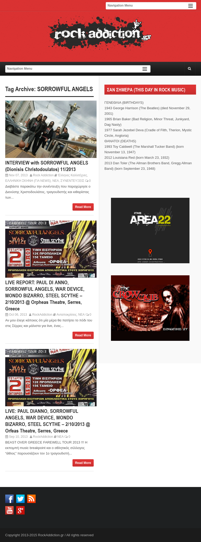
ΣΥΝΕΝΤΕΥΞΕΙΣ (72, 181)
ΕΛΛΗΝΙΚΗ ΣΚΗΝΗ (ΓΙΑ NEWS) (28, 181)
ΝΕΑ (55, 181)
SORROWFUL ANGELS (65, 89)
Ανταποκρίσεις (67, 314)
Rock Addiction (43, 175)
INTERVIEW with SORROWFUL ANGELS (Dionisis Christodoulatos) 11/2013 (46, 166)
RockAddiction (42, 314)
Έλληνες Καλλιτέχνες (72, 175)
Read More (83, 207)
